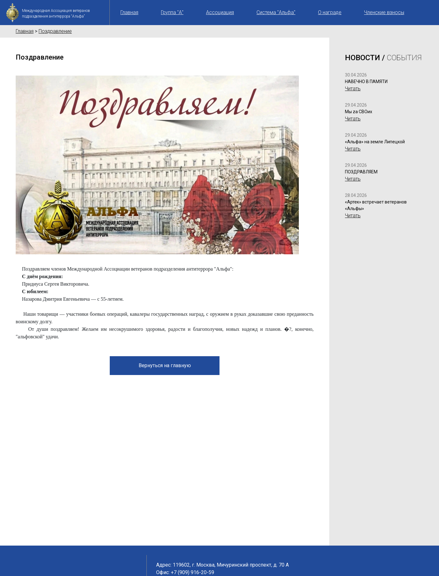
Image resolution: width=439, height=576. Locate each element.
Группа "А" (172, 12)
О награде (329, 12)
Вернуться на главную (165, 365)
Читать (353, 89)
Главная (129, 12)
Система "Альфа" (276, 12)
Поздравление (55, 31)
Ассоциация (220, 12)
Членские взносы (384, 12)
